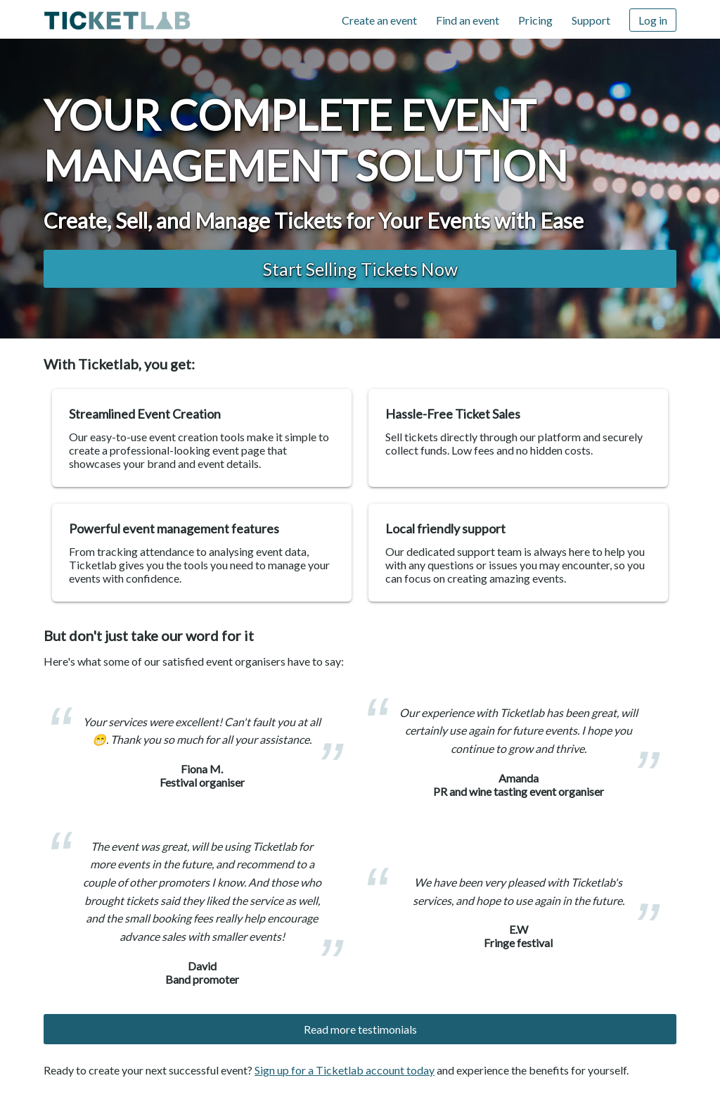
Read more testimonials (360, 1029)
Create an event (379, 20)
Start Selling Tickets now (360, 268)
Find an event (467, 20)
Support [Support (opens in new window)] (591, 20)
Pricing (535, 20)
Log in (652, 20)
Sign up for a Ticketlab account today (345, 1070)
